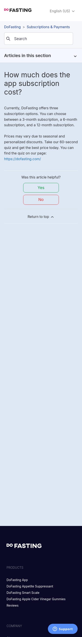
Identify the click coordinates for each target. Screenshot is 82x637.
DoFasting (12, 27)
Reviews (13, 605)
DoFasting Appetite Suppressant (30, 586)
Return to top (41, 216)
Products (15, 567)
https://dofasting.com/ (22, 159)
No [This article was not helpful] (41, 199)
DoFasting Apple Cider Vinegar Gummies (36, 599)
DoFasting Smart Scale (23, 592)
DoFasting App (17, 580)
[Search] (38, 38)
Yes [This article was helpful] (41, 187)
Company (14, 626)
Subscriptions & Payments (48, 27)
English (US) (62, 11)
